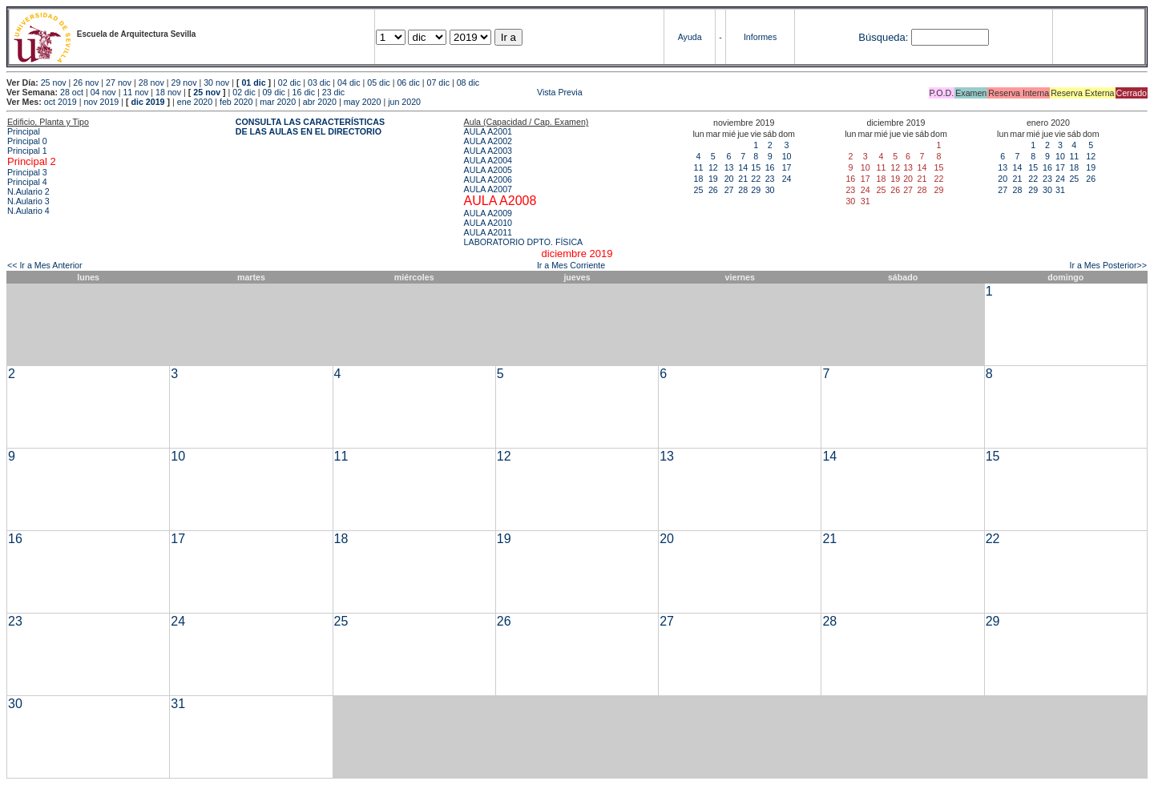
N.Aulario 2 (28, 191)
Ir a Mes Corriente (571, 265)
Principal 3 (27, 172)
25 (699, 190)
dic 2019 (147, 102)
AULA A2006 (488, 179)
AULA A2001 (488, 131)
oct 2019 (60, 102)
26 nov (86, 82)
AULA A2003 (488, 150)
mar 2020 (278, 102)
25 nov (54, 82)
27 (729, 190)
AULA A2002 (488, 141)
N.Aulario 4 (28, 210)
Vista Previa (465, 92)
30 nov (216, 82)
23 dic (333, 92)
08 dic (468, 82)
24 (787, 178)
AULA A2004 (488, 160)
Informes (760, 37)
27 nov (118, 82)
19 (713, 178)
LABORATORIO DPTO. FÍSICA (523, 242)
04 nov (103, 92)
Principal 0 (27, 141)
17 (787, 167)
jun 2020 (404, 102)
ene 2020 (194, 102)
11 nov (135, 92)
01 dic (253, 82)
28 (743, 190)
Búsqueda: (883, 37)
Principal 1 (27, 150)
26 (713, 190)
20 (729, 178)
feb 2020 (236, 102)
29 (756, 190)
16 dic (304, 92)
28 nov (151, 82)
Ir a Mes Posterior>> (1108, 265)
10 (787, 156)
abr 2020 (320, 102)
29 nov (183, 82)
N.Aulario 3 (28, 201)
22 (756, 178)
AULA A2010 (488, 222)
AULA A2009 (488, 213)
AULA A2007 (488, 189)
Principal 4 (27, 182)
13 (729, 167)
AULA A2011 (488, 232)
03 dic (319, 82)
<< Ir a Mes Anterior (45, 265)
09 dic (273, 92)
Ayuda (690, 37)
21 (743, 178)
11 (699, 167)
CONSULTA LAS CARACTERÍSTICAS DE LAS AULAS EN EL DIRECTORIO (310, 126)
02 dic (289, 82)
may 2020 (362, 102)
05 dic (378, 82)
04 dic (348, 82)
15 (756, 167)
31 (1060, 190)
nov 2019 (101, 102)
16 (770, 167)
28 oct (71, 92)
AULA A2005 (488, 170)
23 (770, 178)
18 (699, 178)
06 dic (408, 82)
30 (770, 190)
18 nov (168, 92)
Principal (23, 131)
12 (713, 167)
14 (743, 167)
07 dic (438, 82)
